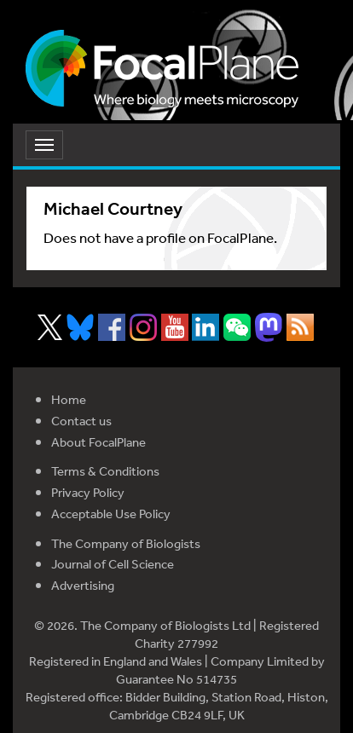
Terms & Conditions (105, 471)
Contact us (81, 421)
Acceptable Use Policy (111, 513)
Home (68, 399)
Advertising (82, 585)
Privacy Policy (87, 492)
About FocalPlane (98, 442)
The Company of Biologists (125, 543)
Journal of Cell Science (112, 564)
